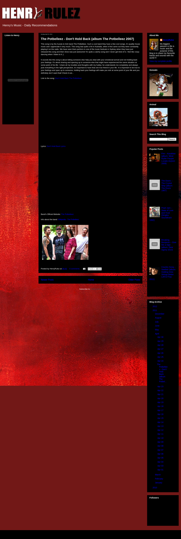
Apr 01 (160, 470)
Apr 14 (160, 422)
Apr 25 (160, 357)
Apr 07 (160, 450)
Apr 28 (160, 345)
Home (91, 280)
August (158, 318)
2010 (155, 487)
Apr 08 (160, 446)
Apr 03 (160, 466)
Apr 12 (160, 430)
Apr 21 (160, 394)
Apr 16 (160, 414)
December (160, 314)
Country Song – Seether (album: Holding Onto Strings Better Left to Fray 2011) (162, 273)
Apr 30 (160, 337)
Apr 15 (160, 418)
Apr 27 (160, 349)
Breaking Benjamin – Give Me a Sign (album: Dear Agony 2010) (168, 245)
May (157, 329)
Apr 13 (160, 426)
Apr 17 (160, 410)
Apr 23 (160, 386)
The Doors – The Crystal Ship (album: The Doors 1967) (167, 186)
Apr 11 (160, 434)
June (157, 326)
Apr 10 (160, 438)
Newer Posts (47, 280)
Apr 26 (160, 353)
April (157, 334)
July (157, 322)
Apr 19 (160, 402)
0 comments (74, 269)
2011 (155, 310)
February (159, 479)
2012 (155, 306)
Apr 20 (160, 398)
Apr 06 (160, 454)
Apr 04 (160, 462)
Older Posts (134, 280)
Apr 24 (160, 361)
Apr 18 (160, 406)
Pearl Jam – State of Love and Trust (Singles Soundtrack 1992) (161, 214)
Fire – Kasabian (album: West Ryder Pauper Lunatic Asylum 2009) (168, 158)
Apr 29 (160, 341)
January (159, 482)
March (158, 474)
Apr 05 (160, 458)
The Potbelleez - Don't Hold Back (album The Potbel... (162, 373)
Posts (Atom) (96, 289)
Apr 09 (160, 442)
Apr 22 (160, 390)
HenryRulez (168, 40)
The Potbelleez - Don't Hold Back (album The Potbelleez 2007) (87, 39)
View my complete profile (160, 61)
